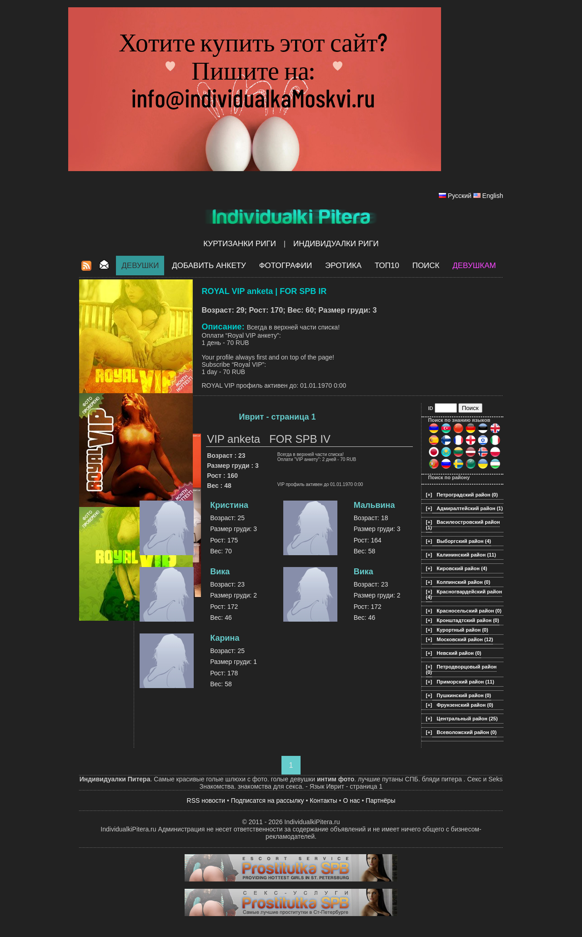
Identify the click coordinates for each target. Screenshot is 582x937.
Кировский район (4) (461, 568)
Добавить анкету (209, 265)
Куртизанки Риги (239, 243)
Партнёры (380, 800)
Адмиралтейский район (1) (469, 508)
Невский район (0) (458, 653)
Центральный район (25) (466, 718)
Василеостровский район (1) (463, 524)
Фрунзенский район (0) (464, 705)
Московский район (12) (464, 639)
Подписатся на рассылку (267, 800)
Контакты (323, 800)
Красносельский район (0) (469, 610)
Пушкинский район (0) (463, 695)
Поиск (426, 265)
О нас (351, 800)
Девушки (140, 265)
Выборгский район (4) (463, 541)
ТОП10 (387, 265)
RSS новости (206, 800)
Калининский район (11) (466, 554)
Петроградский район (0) (467, 494)
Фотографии (285, 265)
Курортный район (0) (462, 630)
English (492, 195)
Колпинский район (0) (463, 582)
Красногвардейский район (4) (464, 594)
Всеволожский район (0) (466, 732)
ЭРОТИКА (343, 265)
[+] (429, 494)
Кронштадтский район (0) (467, 620)
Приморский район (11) (465, 681)
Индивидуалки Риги (336, 243)
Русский (460, 195)
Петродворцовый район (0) (461, 669)
